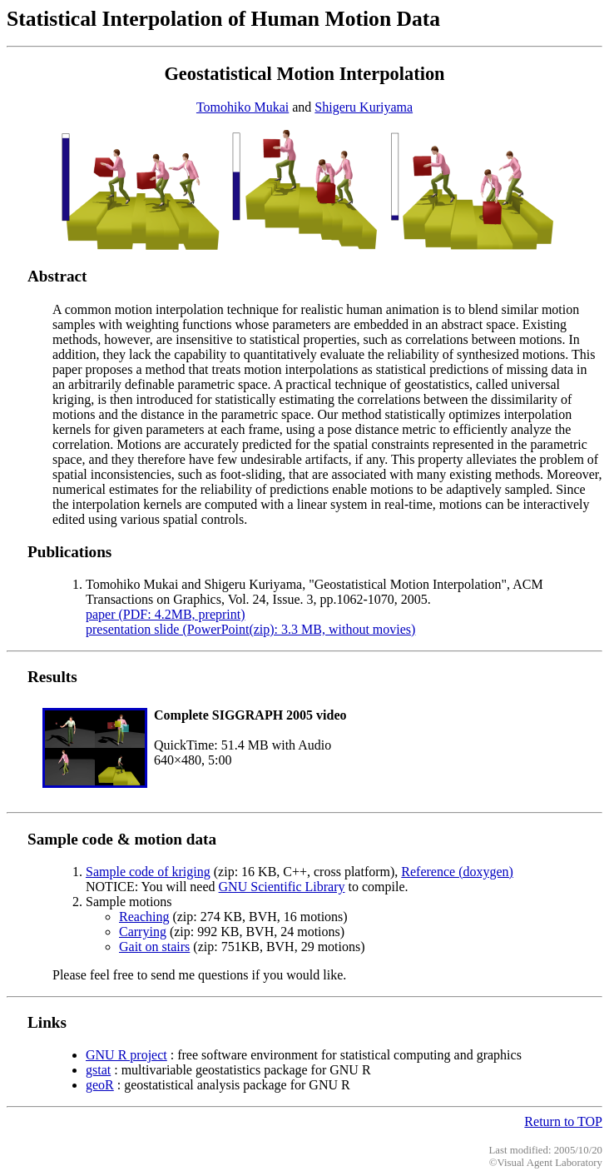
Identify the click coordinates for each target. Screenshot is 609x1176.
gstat (98, 1070)
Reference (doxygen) (457, 872)
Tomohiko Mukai (242, 107)
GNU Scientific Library (282, 887)
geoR (100, 1085)
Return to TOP (563, 1121)
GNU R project (126, 1055)
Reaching (144, 916)
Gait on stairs (154, 946)
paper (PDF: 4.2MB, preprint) (165, 614)
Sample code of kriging (148, 872)
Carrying (142, 931)
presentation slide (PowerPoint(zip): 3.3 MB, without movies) (250, 629)
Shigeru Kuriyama (363, 107)
